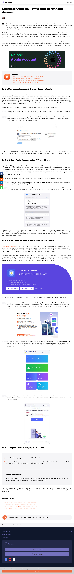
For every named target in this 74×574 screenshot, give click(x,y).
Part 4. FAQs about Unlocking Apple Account (25, 82)
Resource (10, 525)
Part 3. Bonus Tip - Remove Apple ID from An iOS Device (28, 80)
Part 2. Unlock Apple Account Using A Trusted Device (27, 78)
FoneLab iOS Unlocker (8, 246)
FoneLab (4, 525)
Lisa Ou (14, 18)
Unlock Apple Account (18, 525)
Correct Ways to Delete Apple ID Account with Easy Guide (20, 506)
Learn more (39, 288)
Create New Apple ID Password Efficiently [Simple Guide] (20, 504)
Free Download (13, 288)
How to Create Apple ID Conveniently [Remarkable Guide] (20, 502)
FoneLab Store (38, 549)
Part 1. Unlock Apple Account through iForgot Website (27, 76)
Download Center (38, 554)
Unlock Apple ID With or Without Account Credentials (19, 508)
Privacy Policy (43, 569)
